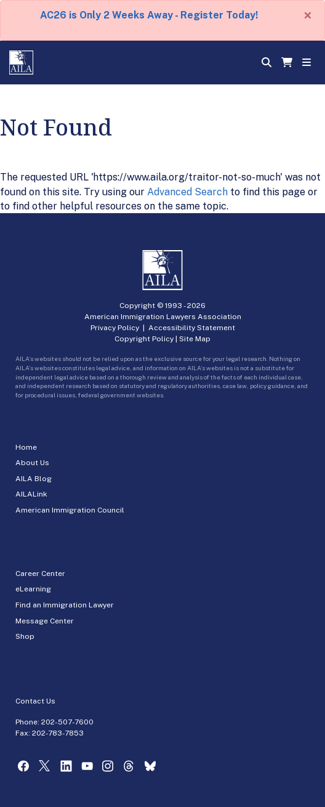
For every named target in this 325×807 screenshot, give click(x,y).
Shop (24, 636)
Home (26, 447)
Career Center (40, 573)
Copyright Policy (144, 339)
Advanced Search (187, 192)
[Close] (307, 15)
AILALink (31, 494)
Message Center (44, 621)
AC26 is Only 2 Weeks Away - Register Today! (149, 15)
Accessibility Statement (191, 327)
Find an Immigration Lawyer (64, 605)
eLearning (33, 589)
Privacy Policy (114, 327)
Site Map (195, 339)
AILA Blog (33, 478)
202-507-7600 (67, 722)
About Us (32, 462)
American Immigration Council (69, 510)
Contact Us (35, 701)
